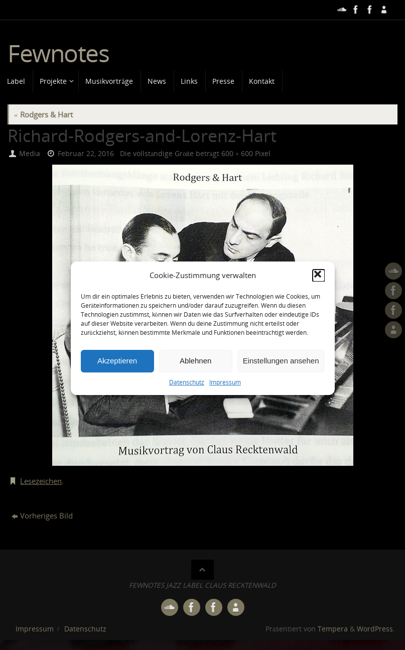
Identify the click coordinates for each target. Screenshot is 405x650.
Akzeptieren (117, 380)
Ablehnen (195, 380)
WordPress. (376, 628)
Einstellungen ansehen (281, 380)
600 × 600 (237, 153)
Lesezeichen (41, 481)
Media (29, 153)
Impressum (225, 402)
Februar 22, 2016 (86, 153)
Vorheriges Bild (42, 515)
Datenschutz (186, 402)
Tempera (333, 628)
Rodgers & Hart (43, 114)
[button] (319, 296)
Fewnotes (58, 53)
